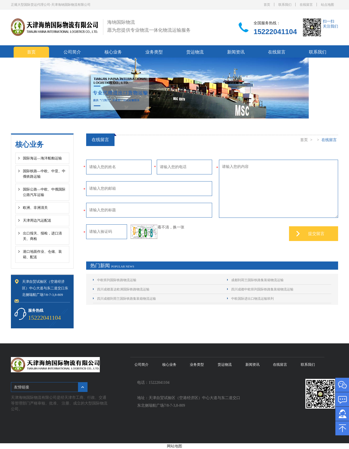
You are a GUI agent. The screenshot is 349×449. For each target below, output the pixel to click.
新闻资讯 (236, 52)
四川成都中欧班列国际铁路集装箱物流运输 (262, 289)
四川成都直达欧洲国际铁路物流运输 (123, 289)
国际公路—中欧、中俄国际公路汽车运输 (44, 192)
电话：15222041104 (154, 382)
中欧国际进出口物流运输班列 (252, 299)
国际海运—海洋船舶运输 (42, 158)
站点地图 (327, 5)
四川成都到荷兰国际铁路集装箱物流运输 (126, 299)
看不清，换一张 (171, 227)
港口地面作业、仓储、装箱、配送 (42, 254)
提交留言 (316, 233)
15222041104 (275, 32)
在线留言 (306, 5)
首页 (267, 5)
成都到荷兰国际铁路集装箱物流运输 (257, 280)
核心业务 (113, 52)
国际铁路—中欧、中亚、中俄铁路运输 (44, 174)
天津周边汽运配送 (37, 220)
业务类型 (154, 52)
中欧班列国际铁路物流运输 (116, 280)
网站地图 (174, 446)
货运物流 (195, 52)
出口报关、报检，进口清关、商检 (42, 236)
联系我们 (284, 5)
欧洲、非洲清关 (35, 208)
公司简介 (72, 52)
